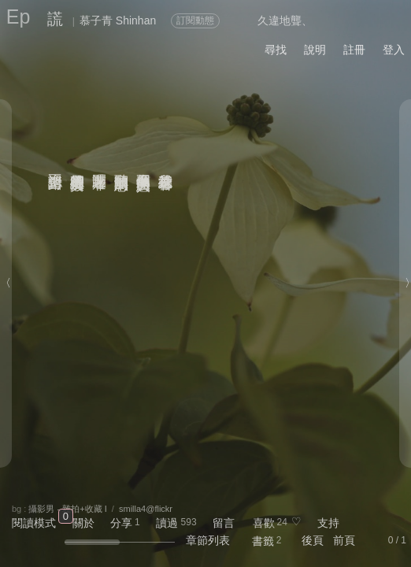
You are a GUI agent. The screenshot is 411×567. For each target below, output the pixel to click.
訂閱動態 (195, 20)
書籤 (263, 541)
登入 (394, 49)
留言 (224, 523)
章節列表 (208, 540)
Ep (18, 17)
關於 (83, 523)
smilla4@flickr (145, 508)
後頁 (313, 540)
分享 (121, 523)
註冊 (354, 49)
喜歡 (264, 523)
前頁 (344, 540)
